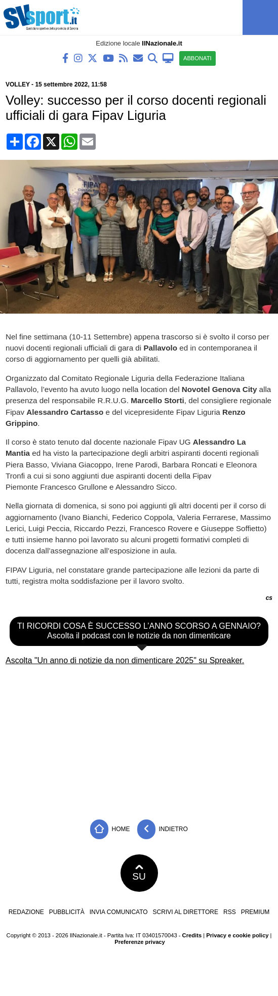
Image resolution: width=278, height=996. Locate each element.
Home (110, 829)
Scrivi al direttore (185, 912)
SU (139, 873)
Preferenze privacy (139, 942)
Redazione (26, 912)
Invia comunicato (119, 912)
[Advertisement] (139, 738)
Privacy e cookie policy (237, 935)
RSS (229, 912)
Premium (255, 912)
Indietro (162, 829)
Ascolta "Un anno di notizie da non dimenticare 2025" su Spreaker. (125, 660)
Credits (192, 935)
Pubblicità (67, 912)
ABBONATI (197, 58)
